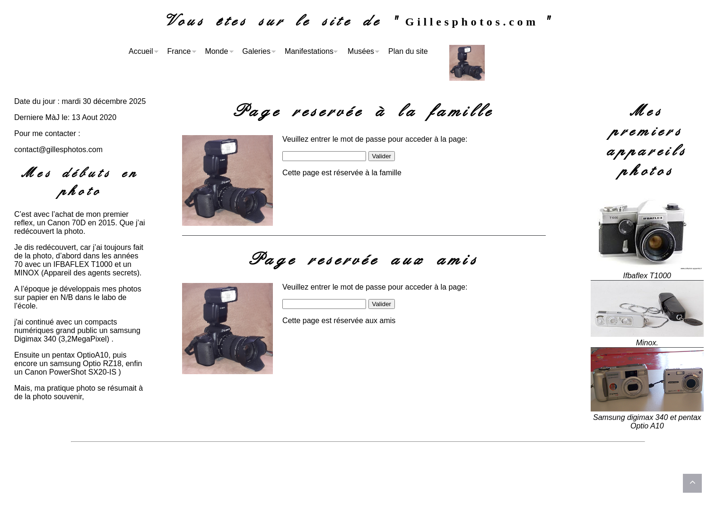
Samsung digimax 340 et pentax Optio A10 (647, 421)
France (179, 51)
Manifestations (309, 51)
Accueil (141, 51)
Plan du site (408, 51)
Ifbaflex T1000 (647, 276)
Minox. (647, 343)
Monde (216, 51)
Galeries (256, 51)
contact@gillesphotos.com (58, 150)
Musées (361, 51)
